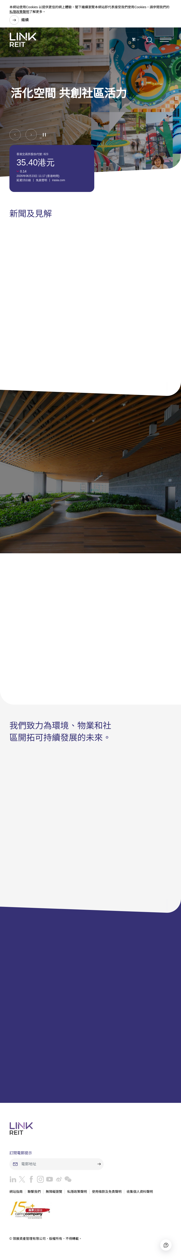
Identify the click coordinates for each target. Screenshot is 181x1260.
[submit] (99, 1164)
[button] (15, 134)
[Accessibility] (166, 1245)
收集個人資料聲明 (140, 1192)
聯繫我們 (34, 1192)
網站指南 (16, 1192)
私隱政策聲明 (19, 12)
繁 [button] (134, 39)
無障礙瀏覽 (54, 1192)
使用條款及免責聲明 (107, 1192)
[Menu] (166, 40)
